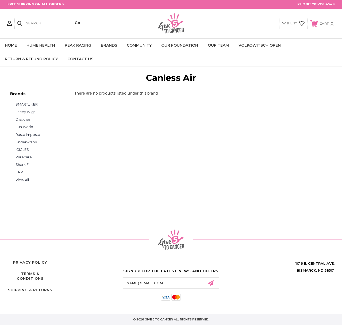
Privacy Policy (30, 262)
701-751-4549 (323, 4)
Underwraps (26, 142)
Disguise (23, 119)
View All (22, 180)
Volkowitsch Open (260, 45)
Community (139, 45)
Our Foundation (179, 45)
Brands (109, 45)
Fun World (24, 127)
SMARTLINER (27, 104)
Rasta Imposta (28, 134)
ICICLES (22, 149)
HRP (19, 172)
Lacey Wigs (25, 112)
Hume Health (40, 45)
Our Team (218, 45)
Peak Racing (78, 45)
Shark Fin (24, 164)
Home (11, 45)
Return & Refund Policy (31, 59)
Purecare (24, 157)
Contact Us (80, 59)
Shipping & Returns (30, 290)
